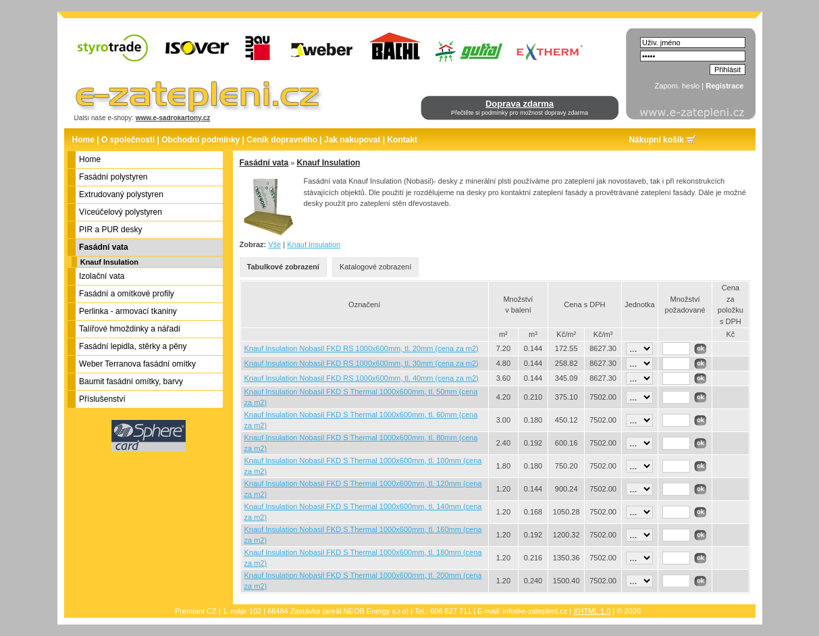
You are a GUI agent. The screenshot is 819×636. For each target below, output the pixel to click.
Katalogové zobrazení (375, 267)
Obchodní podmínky (200, 139)
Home (83, 139)
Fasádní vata (264, 162)
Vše (274, 244)
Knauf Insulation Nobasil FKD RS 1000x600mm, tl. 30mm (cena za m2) (361, 363)
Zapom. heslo (677, 86)
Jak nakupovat (352, 139)
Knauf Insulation (109, 262)
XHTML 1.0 (591, 611)
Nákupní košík (656, 139)
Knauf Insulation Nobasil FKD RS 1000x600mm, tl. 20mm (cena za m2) (361, 348)
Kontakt (402, 139)
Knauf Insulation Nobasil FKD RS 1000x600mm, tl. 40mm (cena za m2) (361, 378)
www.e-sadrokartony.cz (173, 118)
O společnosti (128, 139)
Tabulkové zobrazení (283, 267)
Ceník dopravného (281, 139)
